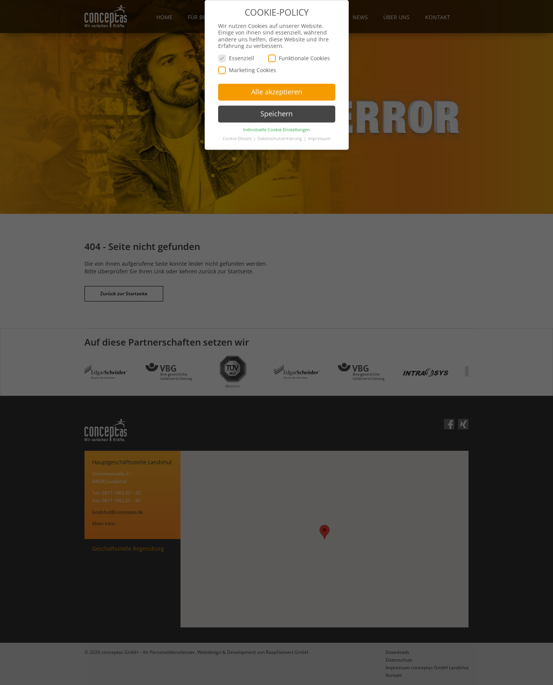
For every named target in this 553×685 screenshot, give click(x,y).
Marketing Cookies (247, 60)
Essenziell (236, 48)
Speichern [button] (276, 103)
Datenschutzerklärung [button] (280, 128)
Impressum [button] (319, 128)
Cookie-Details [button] (238, 128)
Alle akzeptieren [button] (276, 81)
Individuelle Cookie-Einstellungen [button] (276, 119)
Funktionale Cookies (299, 48)
